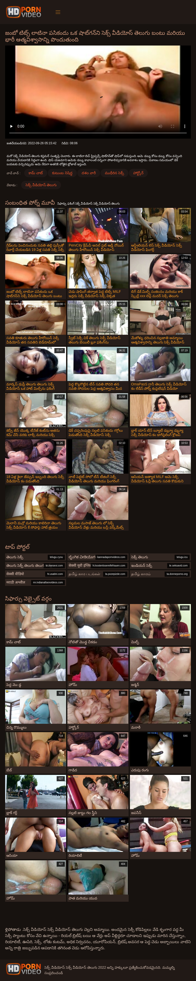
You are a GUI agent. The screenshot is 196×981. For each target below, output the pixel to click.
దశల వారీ (89, 173)
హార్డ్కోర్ (138, 173)
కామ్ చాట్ (36, 173)
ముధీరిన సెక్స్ (114, 173)
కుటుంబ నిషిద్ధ (62, 173)
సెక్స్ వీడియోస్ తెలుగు (41, 185)
